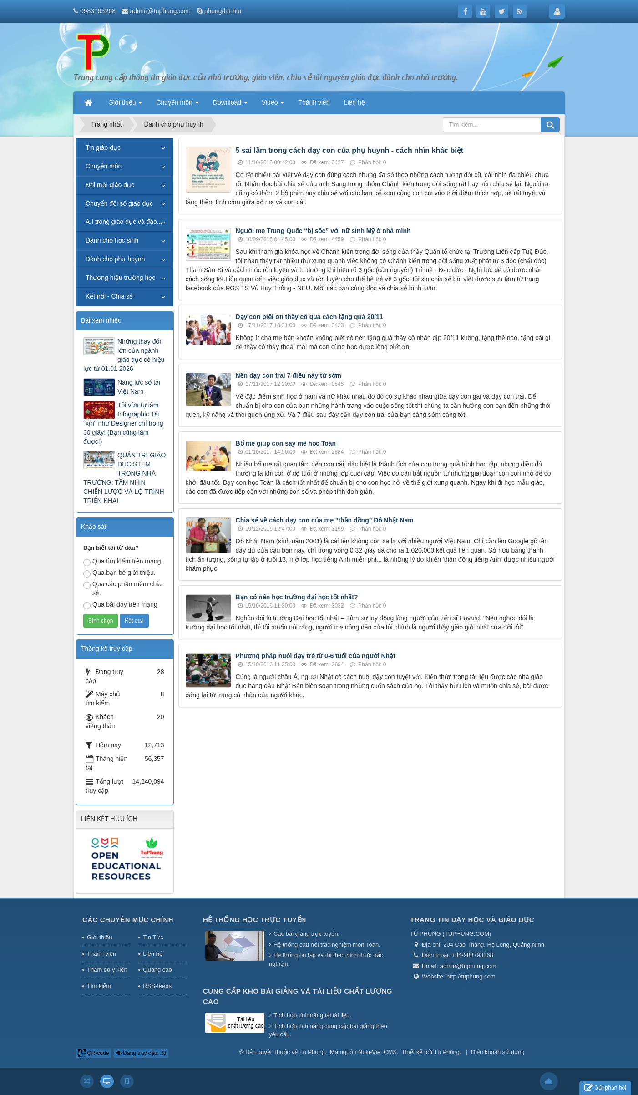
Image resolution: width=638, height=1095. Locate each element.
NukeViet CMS (377, 1052)
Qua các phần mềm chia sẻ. (122, 588)
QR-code (93, 1053)
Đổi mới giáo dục (110, 184)
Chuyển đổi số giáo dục (119, 203)
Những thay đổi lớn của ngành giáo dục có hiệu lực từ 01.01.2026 (123, 355)
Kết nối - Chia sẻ (109, 296)
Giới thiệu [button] (125, 105)
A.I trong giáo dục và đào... (124, 221)
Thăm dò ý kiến (107, 969)
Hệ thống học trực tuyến (254, 919)
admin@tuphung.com (160, 11)
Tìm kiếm (99, 986)
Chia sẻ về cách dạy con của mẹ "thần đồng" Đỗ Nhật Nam (325, 520)
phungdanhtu (223, 11)
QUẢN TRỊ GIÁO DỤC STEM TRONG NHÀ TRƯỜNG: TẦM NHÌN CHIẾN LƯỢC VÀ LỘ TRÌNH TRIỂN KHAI (124, 477)
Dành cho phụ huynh (115, 259)
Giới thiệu (99, 937)
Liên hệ (152, 953)
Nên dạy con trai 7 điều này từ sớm (288, 375)
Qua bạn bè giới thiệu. (119, 573)
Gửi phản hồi (605, 1088)
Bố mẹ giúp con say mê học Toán (286, 443)
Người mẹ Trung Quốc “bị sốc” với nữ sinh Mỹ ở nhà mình (323, 230)
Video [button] (273, 105)
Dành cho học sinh (112, 240)
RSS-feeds (157, 986)
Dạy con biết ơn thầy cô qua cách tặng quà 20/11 (309, 316)
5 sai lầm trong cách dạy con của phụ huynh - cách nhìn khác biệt (349, 150)
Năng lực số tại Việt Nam (138, 387)
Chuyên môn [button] (177, 105)
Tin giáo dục (103, 147)
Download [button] (230, 105)
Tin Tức (153, 937)
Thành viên (101, 953)
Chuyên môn (104, 166)
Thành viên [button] (313, 102)
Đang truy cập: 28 (141, 1053)
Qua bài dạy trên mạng (120, 605)
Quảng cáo (157, 969)
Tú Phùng (312, 1052)
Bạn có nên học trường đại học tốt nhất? (297, 597)
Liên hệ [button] (354, 102)
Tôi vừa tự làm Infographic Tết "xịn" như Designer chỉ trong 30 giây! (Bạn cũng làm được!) (123, 423)
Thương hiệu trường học (120, 277)
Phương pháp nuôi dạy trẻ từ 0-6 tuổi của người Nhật (315, 655)
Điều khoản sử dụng (498, 1052)
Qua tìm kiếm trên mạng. (122, 562)
